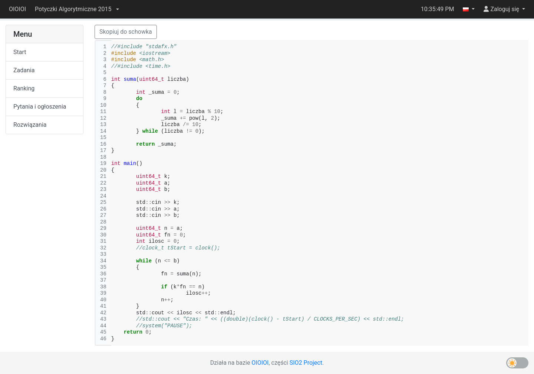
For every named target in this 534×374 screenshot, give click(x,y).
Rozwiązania (29, 124)
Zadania (23, 70)
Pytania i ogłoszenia (39, 106)
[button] (76, 9)
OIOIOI (17, 9)
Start (19, 52)
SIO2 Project (306, 362)
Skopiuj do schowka (125, 31)
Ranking (23, 88)
